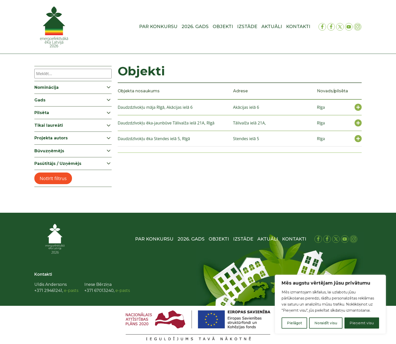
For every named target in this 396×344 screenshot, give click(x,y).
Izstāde (247, 26)
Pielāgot (294, 323)
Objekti (223, 26)
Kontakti (298, 26)
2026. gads (195, 26)
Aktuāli (271, 26)
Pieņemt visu (362, 323)
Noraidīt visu (325, 323)
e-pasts (71, 290)
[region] (330, 304)
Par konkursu (158, 26)
